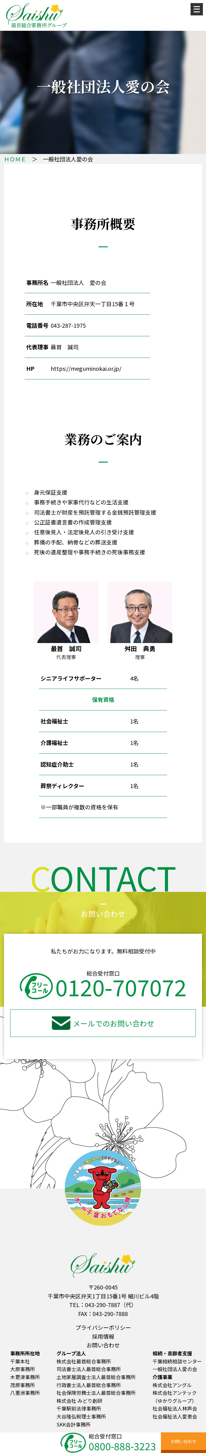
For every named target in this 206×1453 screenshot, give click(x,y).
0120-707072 (103, 986)
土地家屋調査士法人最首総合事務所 (96, 1377)
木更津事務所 (25, 1377)
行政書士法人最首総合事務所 (89, 1385)
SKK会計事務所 (73, 1424)
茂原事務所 (22, 1385)
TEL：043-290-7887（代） (103, 1305)
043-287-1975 (68, 325)
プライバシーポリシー (103, 1327)
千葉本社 (20, 1361)
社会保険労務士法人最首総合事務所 (96, 1392)
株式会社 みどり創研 (79, 1400)
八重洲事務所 (25, 1392)
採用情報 (103, 1336)
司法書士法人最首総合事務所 (89, 1369)
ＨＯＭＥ (15, 159)
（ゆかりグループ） (175, 1400)
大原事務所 (22, 1369)
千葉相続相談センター (177, 1361)
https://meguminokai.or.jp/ (86, 368)
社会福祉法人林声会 (175, 1408)
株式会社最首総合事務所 (84, 1361)
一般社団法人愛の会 (175, 1369)
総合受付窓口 (115, 1442)
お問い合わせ (103, 1345)
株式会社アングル (172, 1385)
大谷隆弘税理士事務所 (81, 1416)
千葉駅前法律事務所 (79, 1408)
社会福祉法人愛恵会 (175, 1416)
